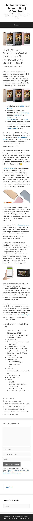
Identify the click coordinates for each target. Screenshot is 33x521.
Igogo (26, 119)
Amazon (10, 117)
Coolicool (17, 115)
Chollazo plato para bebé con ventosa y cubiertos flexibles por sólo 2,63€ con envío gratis (16, 411)
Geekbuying (11, 119)
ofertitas (9, 487)
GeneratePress (24, 518)
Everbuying (25, 113)
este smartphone (23, 225)
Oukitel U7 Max (9, 168)
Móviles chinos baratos (13, 401)
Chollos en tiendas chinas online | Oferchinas (16, 8)
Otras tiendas (9, 398)
